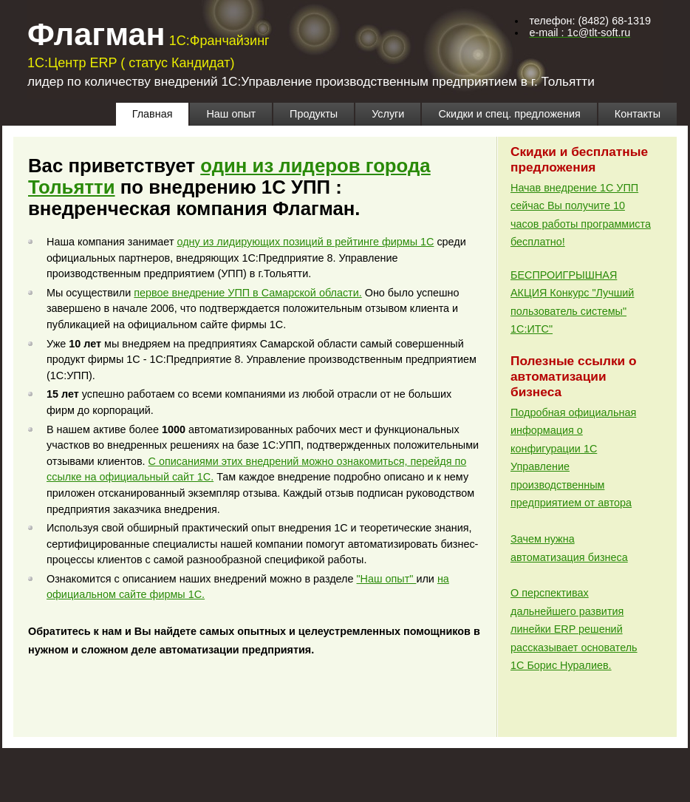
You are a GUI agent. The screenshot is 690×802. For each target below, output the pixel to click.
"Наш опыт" (387, 579)
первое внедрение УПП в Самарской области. (247, 293)
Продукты (314, 114)
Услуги (388, 114)
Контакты (637, 114)
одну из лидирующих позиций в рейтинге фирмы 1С (305, 242)
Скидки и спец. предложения (509, 114)
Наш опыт (231, 114)
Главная (152, 114)
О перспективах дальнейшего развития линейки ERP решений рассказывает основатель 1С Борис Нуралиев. (574, 629)
